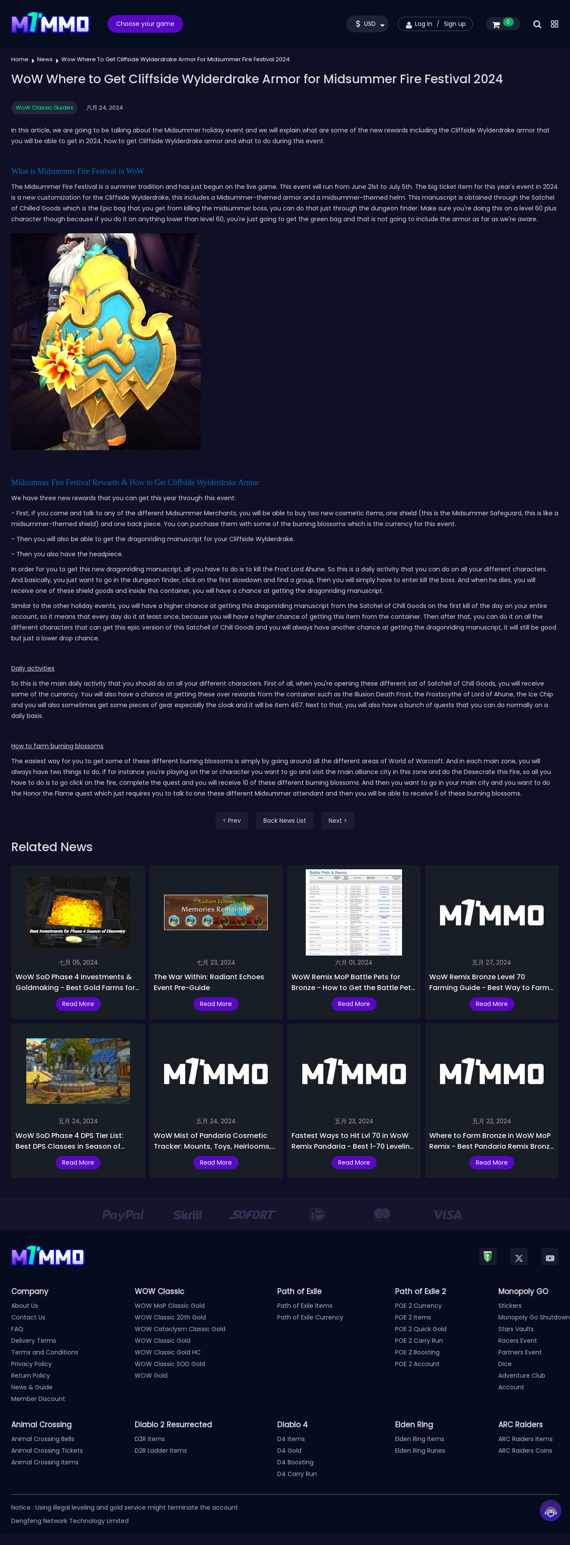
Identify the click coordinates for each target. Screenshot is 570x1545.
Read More (78, 1004)
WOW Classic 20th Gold (170, 1317)
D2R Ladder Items (161, 1450)
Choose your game (145, 23)
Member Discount (38, 1399)
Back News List (284, 820)
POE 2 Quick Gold (420, 1329)
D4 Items (291, 1439)
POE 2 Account (417, 1364)
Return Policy (30, 1375)
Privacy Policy (31, 1364)
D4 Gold (289, 1450)
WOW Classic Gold (162, 1340)
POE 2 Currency (418, 1305)
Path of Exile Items (304, 1305)
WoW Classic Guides (44, 107)
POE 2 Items (413, 1317)
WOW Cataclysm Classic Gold (180, 1329)
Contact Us (28, 1317)
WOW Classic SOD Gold (170, 1364)
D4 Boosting (295, 1462)
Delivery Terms (33, 1340)
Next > (338, 820)
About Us (24, 1305)
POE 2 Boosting (417, 1352)
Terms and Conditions (44, 1352)
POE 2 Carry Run (419, 1340)
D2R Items (150, 1439)
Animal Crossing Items (45, 1462)
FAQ (17, 1329)
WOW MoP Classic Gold (170, 1305)
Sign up (455, 23)
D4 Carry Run (297, 1474)
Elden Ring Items (419, 1439)
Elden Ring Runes (420, 1450)
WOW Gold (151, 1375)
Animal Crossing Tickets (47, 1450)
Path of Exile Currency (310, 1317)
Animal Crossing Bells (42, 1439)
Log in (423, 23)
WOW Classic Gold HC (168, 1352)
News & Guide (32, 1387)
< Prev (232, 820)
